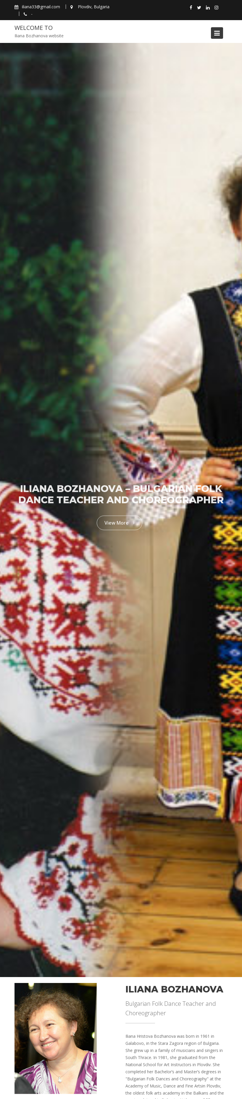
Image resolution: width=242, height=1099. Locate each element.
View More (119, 520)
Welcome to (33, 28)
